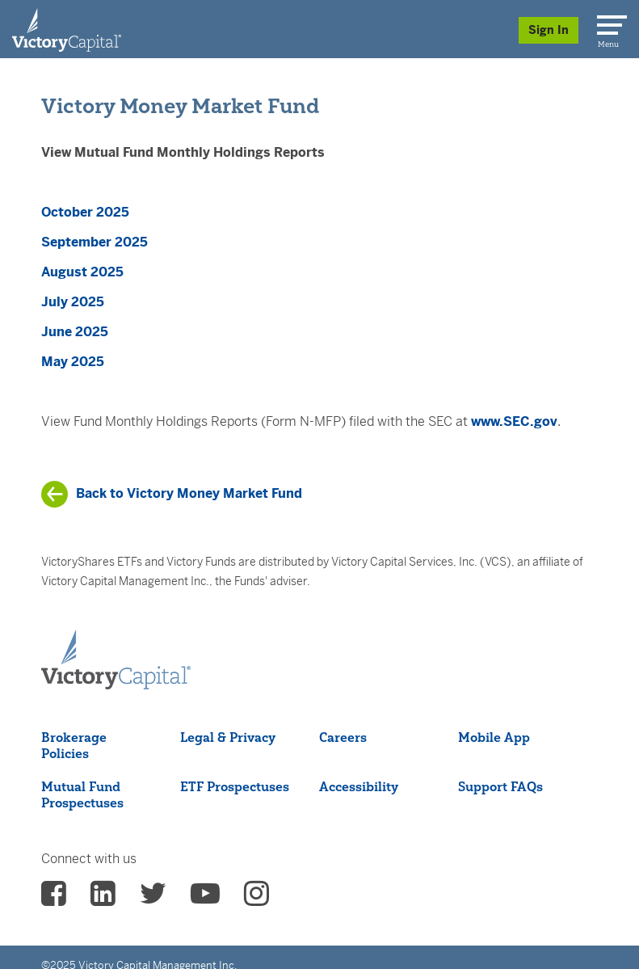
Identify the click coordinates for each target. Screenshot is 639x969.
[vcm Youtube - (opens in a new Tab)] (205, 899)
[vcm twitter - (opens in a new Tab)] (153, 899)
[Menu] (609, 22)
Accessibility (358, 786)
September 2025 (94, 242)
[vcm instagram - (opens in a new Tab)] (256, 899)
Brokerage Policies (74, 745)
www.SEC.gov (514, 421)
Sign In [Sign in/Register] (548, 30)
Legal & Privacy (227, 737)
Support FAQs (500, 786)
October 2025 (85, 212)
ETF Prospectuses (234, 786)
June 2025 (74, 331)
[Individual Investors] (66, 29)
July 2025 (72, 301)
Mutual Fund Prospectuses (82, 794)
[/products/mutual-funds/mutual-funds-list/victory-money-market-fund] (171, 494)
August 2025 (82, 271)
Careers (343, 737)
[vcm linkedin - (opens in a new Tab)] (103, 899)
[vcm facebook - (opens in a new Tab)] (53, 899)
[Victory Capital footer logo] (116, 660)
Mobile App (494, 737)
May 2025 (72, 361)
